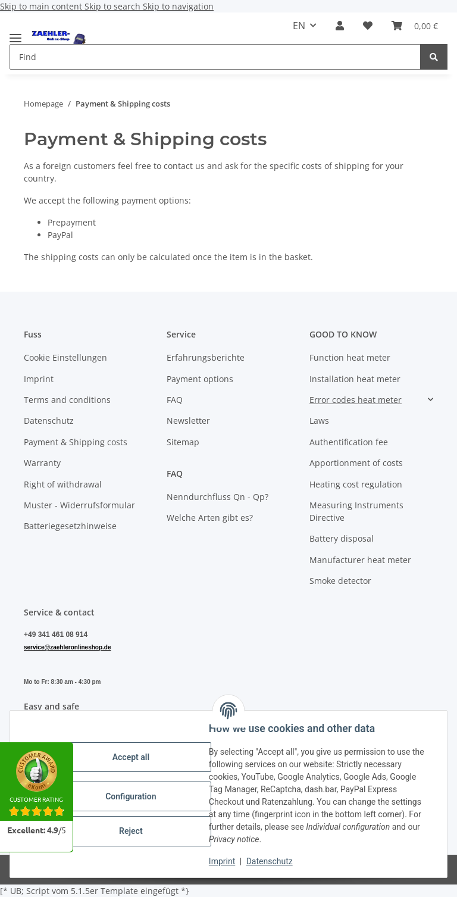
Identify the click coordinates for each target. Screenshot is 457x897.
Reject (131, 831)
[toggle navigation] (15, 33)
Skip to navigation (178, 6)
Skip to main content (42, 6)
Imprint (222, 861)
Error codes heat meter (355, 399)
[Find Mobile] (215, 57)
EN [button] (299, 25)
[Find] (433, 57)
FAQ (175, 399)
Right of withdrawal (63, 484)
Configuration (130, 796)
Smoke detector (340, 580)
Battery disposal (341, 538)
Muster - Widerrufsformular (79, 505)
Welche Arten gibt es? (210, 517)
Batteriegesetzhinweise (70, 526)
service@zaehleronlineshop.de (67, 647)
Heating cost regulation (355, 484)
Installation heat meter (354, 379)
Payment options (200, 379)
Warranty (42, 462)
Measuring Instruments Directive (356, 511)
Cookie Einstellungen (65, 357)
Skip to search (113, 6)
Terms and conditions (67, 399)
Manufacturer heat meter (360, 559)
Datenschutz (269, 861)
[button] (339, 25)
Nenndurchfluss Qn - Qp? (217, 496)
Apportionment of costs (356, 462)
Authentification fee (348, 442)
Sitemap (183, 442)
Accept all (130, 757)
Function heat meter (349, 357)
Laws (319, 420)
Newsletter (188, 420)
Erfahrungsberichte (206, 357)
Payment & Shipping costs (75, 442)
